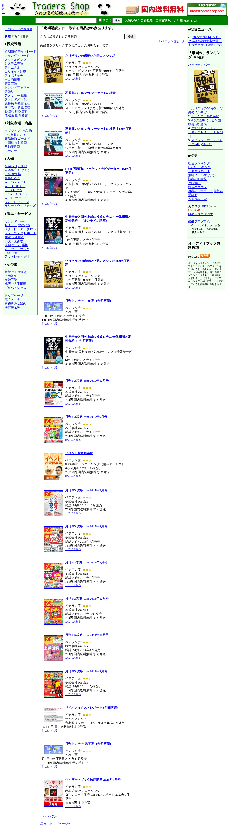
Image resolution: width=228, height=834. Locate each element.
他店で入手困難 (15, 284)
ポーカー (11, 150)
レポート (30, 233)
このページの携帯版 (18, 29)
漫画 (8, 245)
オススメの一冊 (199, 171)
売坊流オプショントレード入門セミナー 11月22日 (205, 132)
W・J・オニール (16, 198)
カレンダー (12, 221)
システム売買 (14, 63)
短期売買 (11, 51)
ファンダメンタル (17, 99)
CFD (22, 135)
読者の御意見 (197, 179)
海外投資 (21, 142)
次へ (55, 816)
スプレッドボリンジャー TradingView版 (205, 142)
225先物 (26, 131)
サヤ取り (11, 107)
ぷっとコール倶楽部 (205, 116)
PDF (205, 206)
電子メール (12, 299)
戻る (43, 823)
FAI (27, 103)
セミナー (11, 225)
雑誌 (8, 237)
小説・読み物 (14, 241)
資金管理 (24, 107)
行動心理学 (19, 111)
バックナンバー (199, 64)
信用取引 (11, 276)
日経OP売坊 (13, 174)
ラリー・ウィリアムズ (20, 206)
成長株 (9, 103)
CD (28, 225)
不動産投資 (12, 147)
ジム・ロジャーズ (17, 202)
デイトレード (27, 51)
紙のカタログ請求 (200, 214)
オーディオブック (17, 249)
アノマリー (12, 95)
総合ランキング (199, 163)
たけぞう (24, 170)
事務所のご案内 (15, 303)
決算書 (19, 103)
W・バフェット (15, 182)
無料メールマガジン (202, 175)
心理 (8, 111)
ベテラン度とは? (171, 41)
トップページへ (60, 823)
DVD (21, 225)
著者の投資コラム (200, 191)
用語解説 (194, 183)
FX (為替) (11, 135)
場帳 (25, 245)
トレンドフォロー (17, 87)
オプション (12, 131)
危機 (8, 115)
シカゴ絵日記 (197, 199)
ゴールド (24, 138)
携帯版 (3, 9)
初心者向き (19, 272)
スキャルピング (15, 59)
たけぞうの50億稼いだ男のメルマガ (205, 110)
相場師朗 (11, 166)
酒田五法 (11, 83)
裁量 (24, 95)
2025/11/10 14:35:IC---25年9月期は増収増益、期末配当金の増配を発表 (205, 41)
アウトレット (14, 256)
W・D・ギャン (15, 186)
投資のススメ (197, 187)
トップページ (14, 295)
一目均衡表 (12, 79)
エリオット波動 (15, 71)
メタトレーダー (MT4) (20, 229)
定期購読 (17, 237)
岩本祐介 (11, 170)
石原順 (22, 166)
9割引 (28, 256)
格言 (25, 115)
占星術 (16, 115)
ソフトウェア (14, 233)
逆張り (9, 91)
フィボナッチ (14, 75)
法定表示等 (12, 307)
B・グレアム (13, 190)
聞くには (12, 252)
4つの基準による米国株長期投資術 (204, 122)
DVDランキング (199, 167)
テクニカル (12, 67)
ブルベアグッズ (15, 288)
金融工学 (11, 280)
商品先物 (11, 138)
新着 (8, 36)
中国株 (9, 142)
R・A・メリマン (16, 194)
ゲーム (16, 245)
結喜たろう (12, 178)
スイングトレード (17, 55)
